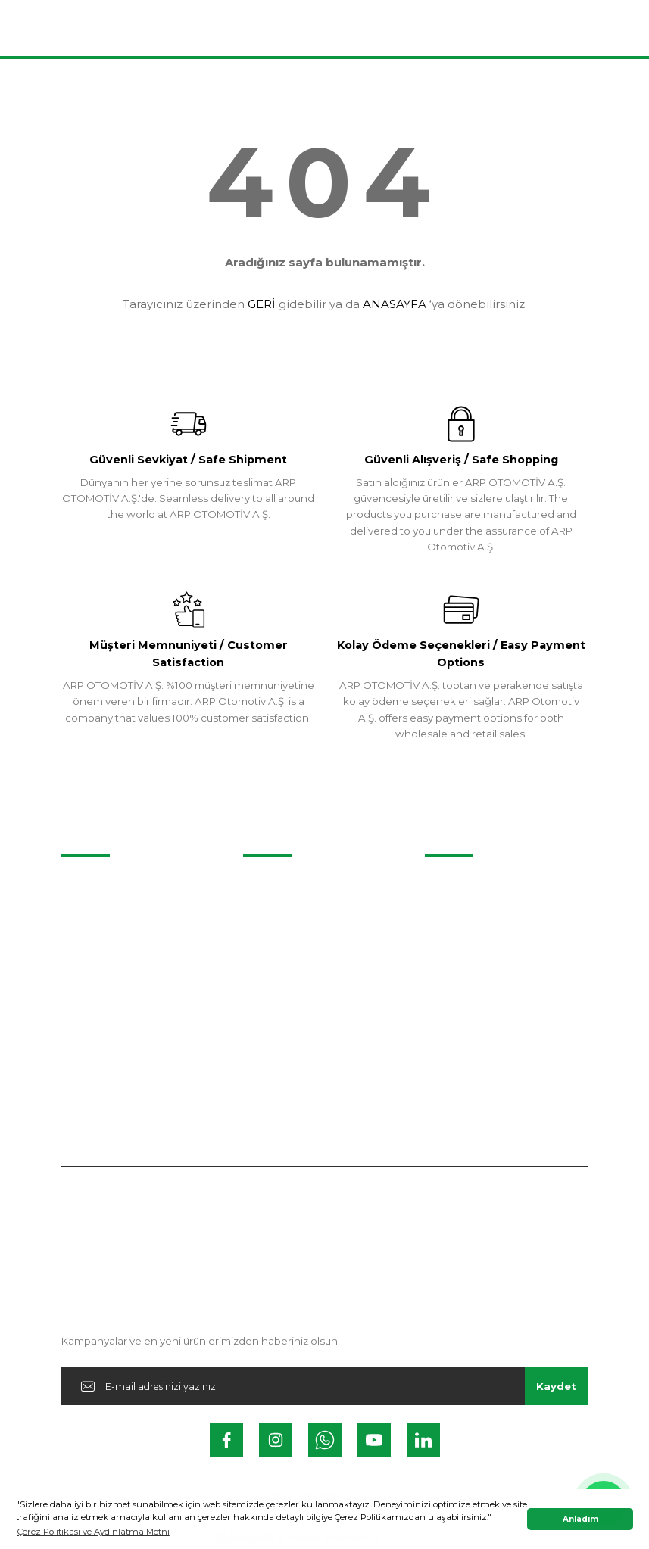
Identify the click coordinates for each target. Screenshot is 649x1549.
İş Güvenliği (453, 1002)
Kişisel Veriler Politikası (480, 972)
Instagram (268, 942)
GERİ (262, 304)
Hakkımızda (454, 883)
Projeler (81, 883)
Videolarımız (92, 912)
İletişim (260, 883)
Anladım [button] (580, 1519)
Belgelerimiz (456, 912)
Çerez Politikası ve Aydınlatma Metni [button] (93, 1531)
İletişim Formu (278, 912)
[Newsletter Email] (324, 1386)
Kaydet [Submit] (556, 1386)
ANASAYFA (394, 304)
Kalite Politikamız (467, 942)
